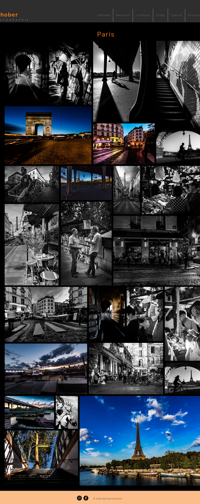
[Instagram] (79, 498)
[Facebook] (85, 498)
